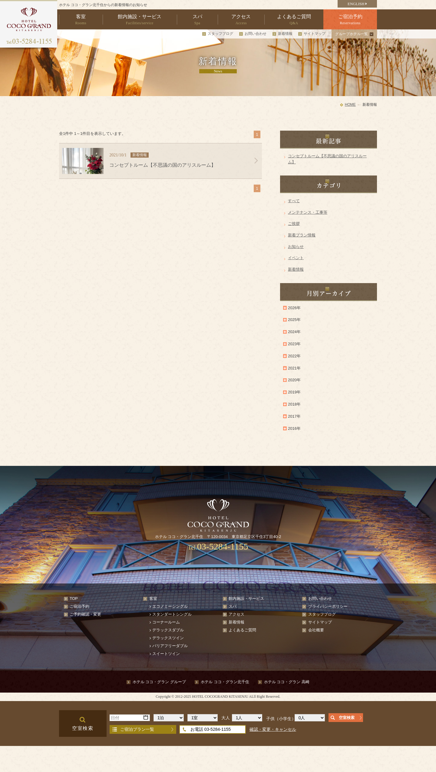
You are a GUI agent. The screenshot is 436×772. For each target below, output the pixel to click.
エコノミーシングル (170, 606)
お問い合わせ (255, 34)
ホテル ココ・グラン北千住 (225, 682)
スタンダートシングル (172, 614)
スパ (232, 606)
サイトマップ (314, 34)
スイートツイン (166, 653)
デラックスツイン (168, 638)
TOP (74, 598)
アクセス (236, 614)
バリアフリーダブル (170, 645)
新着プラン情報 (301, 235)
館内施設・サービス (246, 598)
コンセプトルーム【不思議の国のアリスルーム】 (327, 159)
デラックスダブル (168, 630)
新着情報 (285, 34)
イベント (296, 258)
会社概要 (316, 630)
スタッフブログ (220, 34)
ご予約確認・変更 (85, 614)
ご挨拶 (294, 223)
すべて (294, 201)
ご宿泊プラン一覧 (137, 729)
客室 (153, 598)
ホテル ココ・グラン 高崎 (286, 682)
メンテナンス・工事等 (307, 212)
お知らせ (296, 246)
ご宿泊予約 (79, 606)
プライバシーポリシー (328, 606)
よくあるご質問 (242, 630)
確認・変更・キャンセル (272, 729)
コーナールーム (166, 622)
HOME (350, 104)
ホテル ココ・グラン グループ (159, 682)
